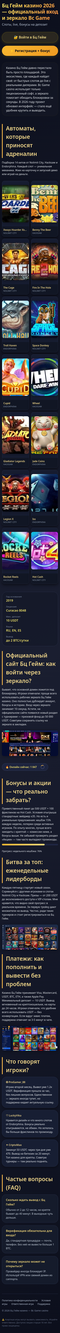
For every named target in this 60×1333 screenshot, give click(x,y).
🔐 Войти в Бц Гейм (30, 37)
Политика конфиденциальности (20, 1300)
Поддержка (43, 1303)
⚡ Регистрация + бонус (30, 50)
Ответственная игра (22, 1303)
